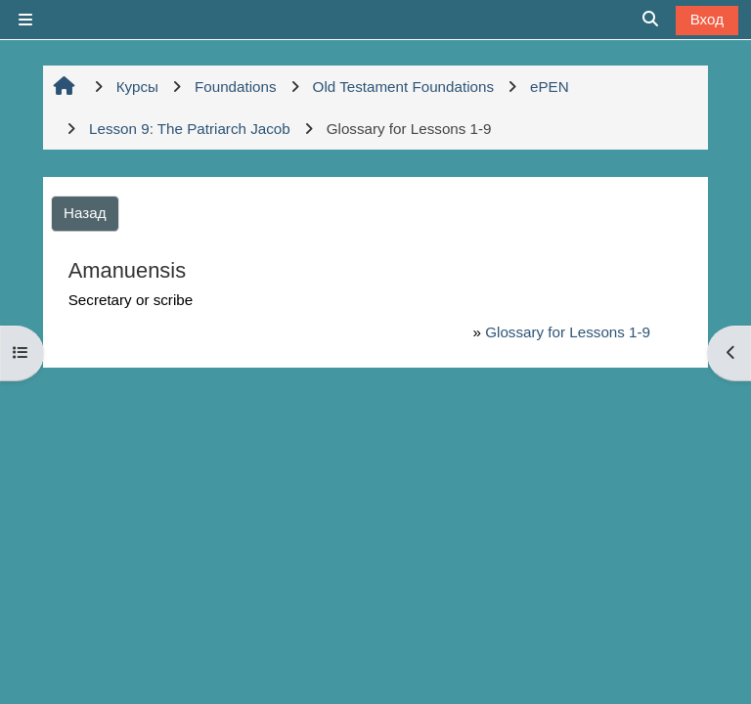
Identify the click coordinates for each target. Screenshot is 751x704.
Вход (707, 19)
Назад (85, 212)
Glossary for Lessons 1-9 (567, 332)
